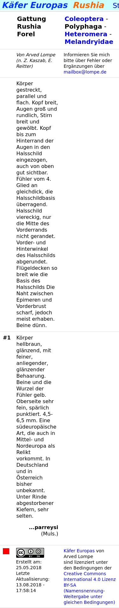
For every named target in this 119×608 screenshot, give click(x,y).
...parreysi (43, 527)
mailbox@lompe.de (84, 71)
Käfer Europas (79, 550)
